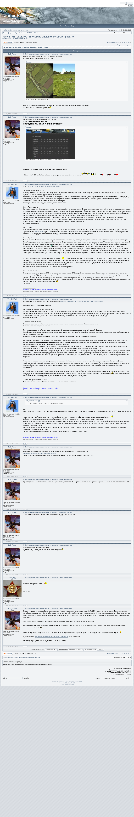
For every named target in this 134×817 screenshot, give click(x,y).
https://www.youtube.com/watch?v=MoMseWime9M (39, 453)
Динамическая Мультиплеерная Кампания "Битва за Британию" (82, 301)
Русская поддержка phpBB (67, 684)
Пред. (117, 42)
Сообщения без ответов (9, 30)
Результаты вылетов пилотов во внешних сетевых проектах (38, 36)
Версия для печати (8, 45)
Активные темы (23, 30)
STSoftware (68, 682)
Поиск (67, 26)
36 (128, 42)
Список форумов (8, 33)
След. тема (128, 45)
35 (126, 42)
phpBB (59, 681)
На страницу (111, 42)
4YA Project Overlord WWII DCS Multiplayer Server (43, 186)
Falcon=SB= (24, 38)
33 (122, 42)
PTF (74, 682)
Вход (72, 26)
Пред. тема (120, 45)
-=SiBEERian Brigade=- (33, 33)
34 (124, 42)
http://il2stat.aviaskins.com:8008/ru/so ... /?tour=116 (51, 637)
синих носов (39, 232)
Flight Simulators (20, 33)
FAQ (61, 26)
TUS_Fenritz (16, 38)
